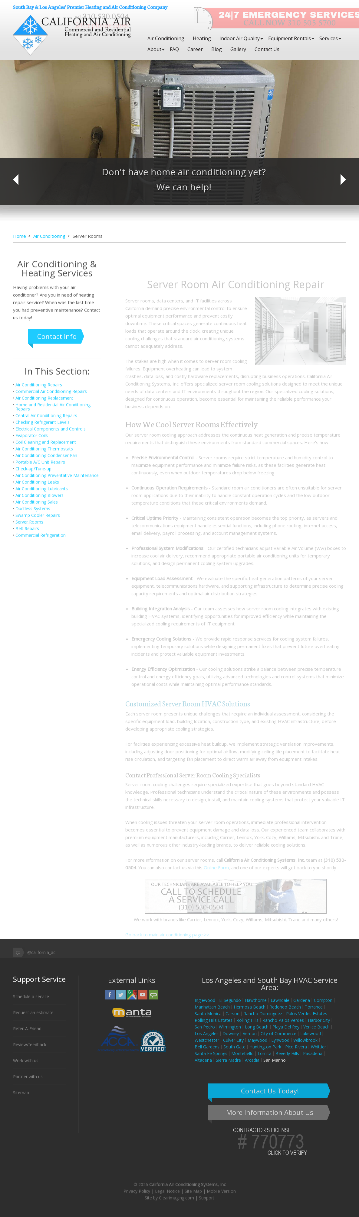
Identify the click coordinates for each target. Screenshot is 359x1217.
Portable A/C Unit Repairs (40, 576)
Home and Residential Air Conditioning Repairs (53, 521)
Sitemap (21, 1098)
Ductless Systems (32, 623)
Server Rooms (29, 636)
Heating (202, 38)
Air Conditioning (165, 38)
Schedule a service (31, 1002)
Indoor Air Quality (239, 38)
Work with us (25, 1066)
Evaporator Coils (31, 550)
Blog (216, 49)
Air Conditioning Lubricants (41, 603)
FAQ (174, 49)
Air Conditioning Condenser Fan (46, 570)
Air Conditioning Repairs (38, 499)
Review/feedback (29, 1050)
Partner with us (28, 1082)
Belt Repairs (27, 643)
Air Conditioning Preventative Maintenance (57, 589)
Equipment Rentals (289, 38)
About (154, 49)
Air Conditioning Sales (36, 616)
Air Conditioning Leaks (37, 596)
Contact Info (57, 450)
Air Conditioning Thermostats (44, 563)
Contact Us (267, 49)
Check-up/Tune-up (33, 583)
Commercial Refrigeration (40, 649)
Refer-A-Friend (27, 1034)
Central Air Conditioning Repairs (46, 530)
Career (195, 49)
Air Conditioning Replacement (44, 512)
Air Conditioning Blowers (39, 609)
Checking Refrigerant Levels (42, 536)
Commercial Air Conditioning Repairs (51, 505)
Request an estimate (33, 1018)
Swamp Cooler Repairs (37, 629)
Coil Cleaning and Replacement (45, 556)
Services (328, 38)
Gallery (238, 49)
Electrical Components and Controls (50, 543)
